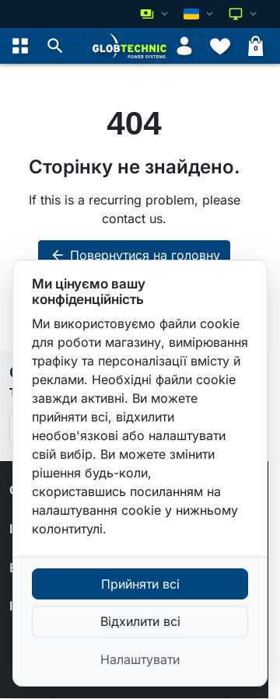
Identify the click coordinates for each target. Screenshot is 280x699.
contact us (132, 218)
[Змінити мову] (200, 14)
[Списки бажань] (220, 46)
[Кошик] (256, 46)
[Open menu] (20, 46)
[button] (55, 46)
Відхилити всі (140, 621)
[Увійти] (184, 46)
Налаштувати (140, 659)
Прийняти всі (140, 584)
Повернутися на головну (134, 255)
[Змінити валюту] (155, 14)
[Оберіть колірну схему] (244, 14)
